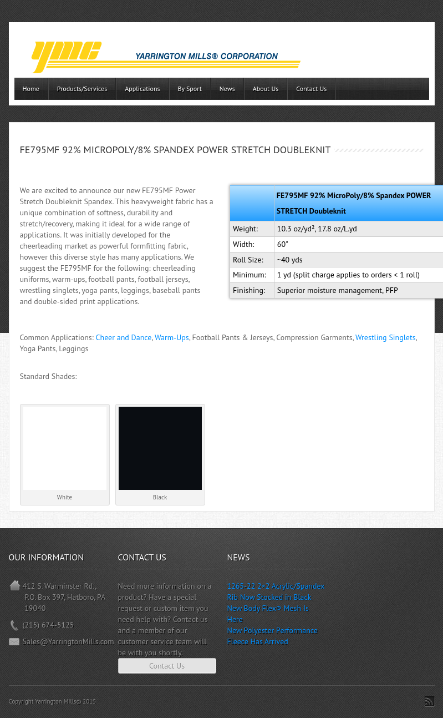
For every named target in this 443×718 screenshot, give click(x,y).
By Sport (190, 88)
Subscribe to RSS (429, 701)
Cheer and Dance (124, 337)
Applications (142, 88)
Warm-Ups (172, 337)
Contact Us (311, 88)
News (227, 88)
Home (31, 88)
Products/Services (82, 88)
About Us (266, 88)
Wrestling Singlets (385, 337)
